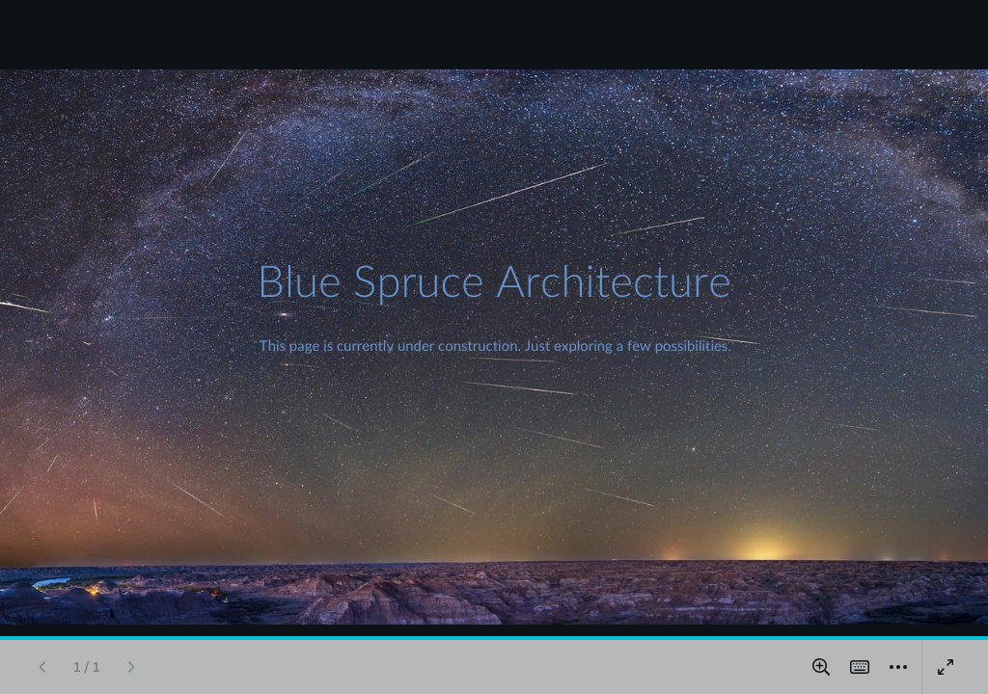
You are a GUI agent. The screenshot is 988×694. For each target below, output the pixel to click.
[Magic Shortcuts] (859, 667)
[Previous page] (42, 667)
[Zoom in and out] (821, 667)
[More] (898, 667)
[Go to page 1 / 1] (87, 667)
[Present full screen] (945, 667)
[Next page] (131, 667)
